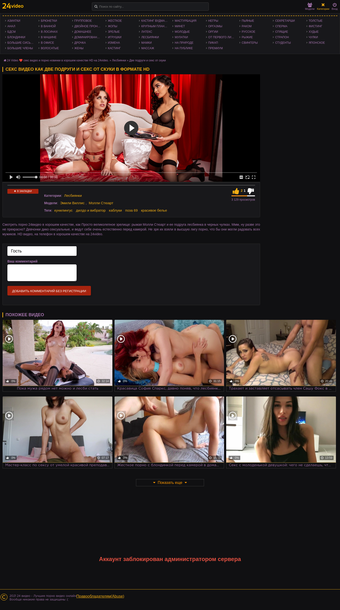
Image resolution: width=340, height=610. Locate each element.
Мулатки (181, 37)
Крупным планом (155, 26)
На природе (184, 42)
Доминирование (87, 37)
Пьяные (248, 20)
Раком (246, 26)
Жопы (112, 26)
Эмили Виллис (72, 203)
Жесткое (115, 20)
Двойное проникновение (88, 26)
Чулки (313, 37)
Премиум (215, 48)
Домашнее (82, 31)
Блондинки (16, 37)
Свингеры (250, 42)
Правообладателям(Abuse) (100, 596)
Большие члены (20, 48)
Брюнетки (49, 20)
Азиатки (13, 20)
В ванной (48, 26)
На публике (184, 48)
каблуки (115, 210)
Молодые (182, 31)
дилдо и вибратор (90, 210)
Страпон (282, 37)
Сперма (281, 26)
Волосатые (50, 48)
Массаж (147, 48)
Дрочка (80, 42)
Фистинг (315, 26)
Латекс (146, 31)
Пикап (213, 42)
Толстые (316, 20)
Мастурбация (185, 20)
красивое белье (154, 210)
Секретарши (285, 20)
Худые (314, 31)
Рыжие (247, 37)
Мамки (146, 42)
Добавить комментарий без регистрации (49, 291)
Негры (213, 20)
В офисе (47, 42)
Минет (180, 26)
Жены (79, 48)
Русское (248, 31)
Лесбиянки (150, 37)
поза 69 (131, 210)
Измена (114, 42)
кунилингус (63, 210)
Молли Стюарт (101, 203)
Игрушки (114, 37)
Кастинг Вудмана (155, 20)
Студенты (283, 42)
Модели (310, 6)
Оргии (213, 31)
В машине (49, 37)
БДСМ (11, 31)
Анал (11, 26)
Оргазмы (215, 26)
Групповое (83, 20)
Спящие (281, 31)
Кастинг (114, 48)
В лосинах (49, 31)
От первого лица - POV (222, 37)
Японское (317, 42)
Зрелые (114, 31)
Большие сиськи (20, 42)
